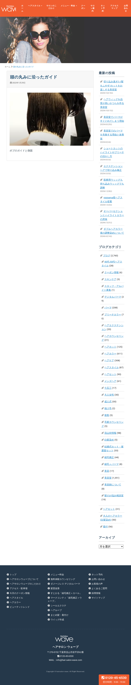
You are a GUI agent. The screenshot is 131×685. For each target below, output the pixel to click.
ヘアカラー (110, 353)
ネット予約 (103, 8)
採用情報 (96, 593)
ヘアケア (109, 360)
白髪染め (109, 439)
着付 (105, 526)
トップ (13, 574)
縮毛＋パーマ (111, 464)
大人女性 (109, 394)
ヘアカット (110, 346)
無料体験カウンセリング (63, 579)
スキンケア (110, 279)
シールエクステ (58, 605)
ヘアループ (56, 610)
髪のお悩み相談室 (113, 495)
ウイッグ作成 (57, 619)
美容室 (108, 477)
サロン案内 (93, 8)
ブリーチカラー (112, 314)
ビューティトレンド (20, 607)
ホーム (22, 8)
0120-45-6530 (114, 679)
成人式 (108, 401)
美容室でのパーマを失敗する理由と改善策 (112, 134)
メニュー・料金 (68, 6)
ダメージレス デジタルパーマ (65, 583)
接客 (106, 415)
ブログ (106, 255)
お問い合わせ (98, 579)
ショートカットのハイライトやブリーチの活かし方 (112, 152)
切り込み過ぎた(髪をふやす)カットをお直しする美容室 (111, 85)
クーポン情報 (111, 272)
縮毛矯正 (109, 457)
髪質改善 (55, 588)
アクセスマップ (114, 7)
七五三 (108, 388)
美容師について (112, 484)
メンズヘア (110, 381)
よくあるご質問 (99, 588)
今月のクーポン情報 (20, 593)
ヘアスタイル (34, 6)
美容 (106, 471)
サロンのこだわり (51, 7)
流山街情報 (110, 433)
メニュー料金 (57, 574)
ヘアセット (110, 374)
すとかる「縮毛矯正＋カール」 (66, 593)
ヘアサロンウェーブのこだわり (25, 583)
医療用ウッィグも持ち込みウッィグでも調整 (112, 183)
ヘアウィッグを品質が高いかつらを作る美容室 (112, 103)
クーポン (83, 7)
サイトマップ (98, 597)
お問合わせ (126, 8)
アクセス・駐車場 (18, 588)
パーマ (108, 307)
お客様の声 (97, 583)
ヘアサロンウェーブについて (24, 579)
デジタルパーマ (112, 296)
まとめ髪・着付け (59, 615)
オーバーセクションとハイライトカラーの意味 (112, 215)
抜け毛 (108, 408)
